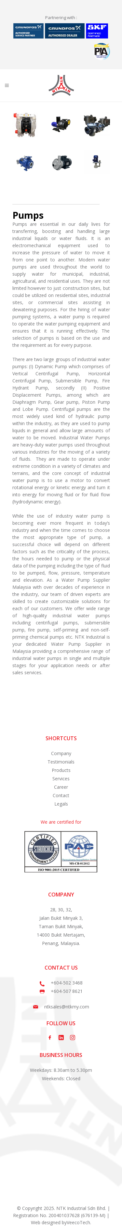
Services (61, 778)
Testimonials (61, 762)
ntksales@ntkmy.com (66, 1007)
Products (61, 770)
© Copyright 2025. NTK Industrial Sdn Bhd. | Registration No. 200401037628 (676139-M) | (61, 1215)
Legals (61, 804)
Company (61, 753)
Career (61, 787)
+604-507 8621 (67, 991)
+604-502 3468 (67, 983)
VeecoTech (78, 1222)
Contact (61, 795)
